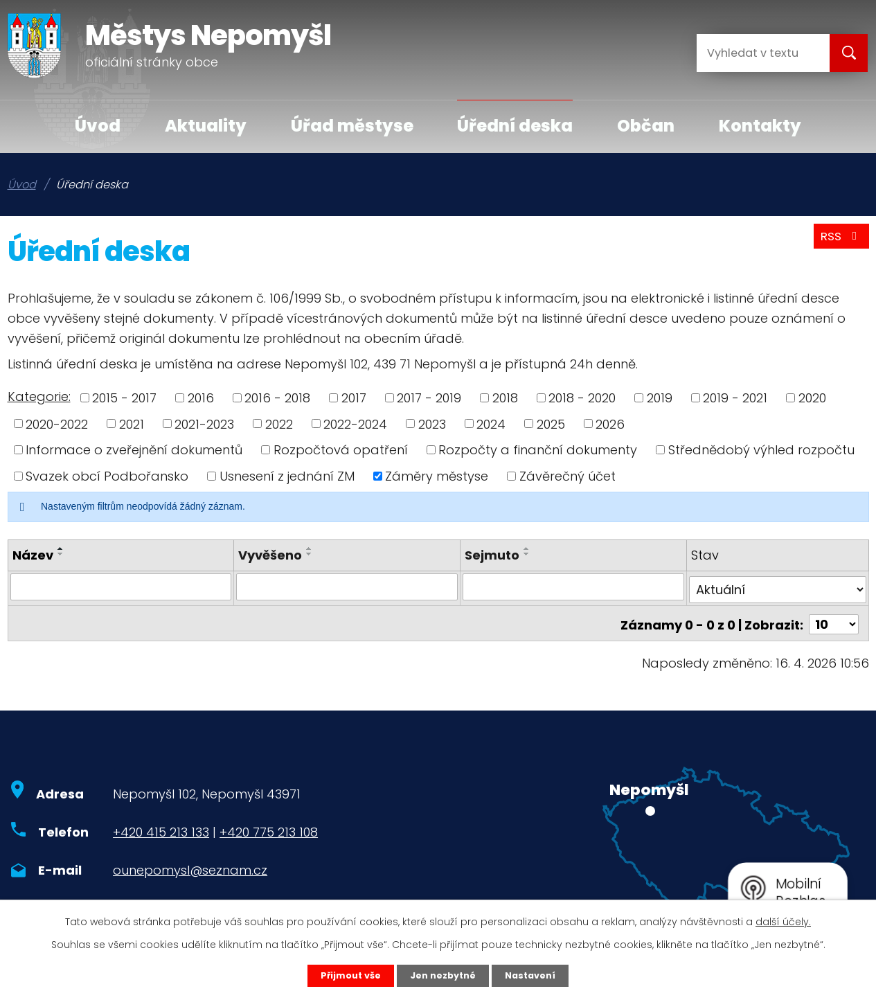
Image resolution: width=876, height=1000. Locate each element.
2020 (812, 398)
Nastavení (539, 974)
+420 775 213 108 (269, 826)
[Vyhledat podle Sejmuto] (573, 586)
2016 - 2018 (277, 398)
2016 (201, 398)
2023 (432, 423)
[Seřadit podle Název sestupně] (61, 554)
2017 (353, 398)
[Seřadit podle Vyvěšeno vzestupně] (309, 548)
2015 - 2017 (124, 398)
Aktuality (206, 125)
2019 (659, 398)
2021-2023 (204, 423)
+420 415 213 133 (161, 826)
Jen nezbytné (443, 974)
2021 (131, 423)
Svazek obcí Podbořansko (107, 476)
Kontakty (760, 125)
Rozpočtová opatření (341, 449)
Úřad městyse (352, 125)
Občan (645, 125)
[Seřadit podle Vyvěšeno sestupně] (309, 554)
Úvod (97, 125)
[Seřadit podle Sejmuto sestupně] (527, 554)
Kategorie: (39, 396)
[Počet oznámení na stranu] (834, 619)
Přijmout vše (342, 974)
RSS (838, 241)
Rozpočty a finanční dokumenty (537, 449)
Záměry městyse (436, 476)
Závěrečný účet (567, 476)
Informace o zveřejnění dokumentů (134, 449)
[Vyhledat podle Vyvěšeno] (347, 586)
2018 (505, 398)
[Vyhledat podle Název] (121, 586)
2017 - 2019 (429, 398)
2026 (610, 423)
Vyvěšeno (270, 555)
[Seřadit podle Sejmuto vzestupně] (527, 548)
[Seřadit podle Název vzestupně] (61, 548)
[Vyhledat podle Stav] (777, 586)
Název (32, 555)
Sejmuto (492, 555)
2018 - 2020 (582, 398)
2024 (491, 423)
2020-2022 (57, 423)
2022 (279, 423)
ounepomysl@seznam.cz (190, 864)
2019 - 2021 (735, 398)
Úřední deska (515, 125)
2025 (551, 423)
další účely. (783, 919)
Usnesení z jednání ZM (287, 476)
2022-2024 (355, 423)
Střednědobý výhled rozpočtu (761, 449)
